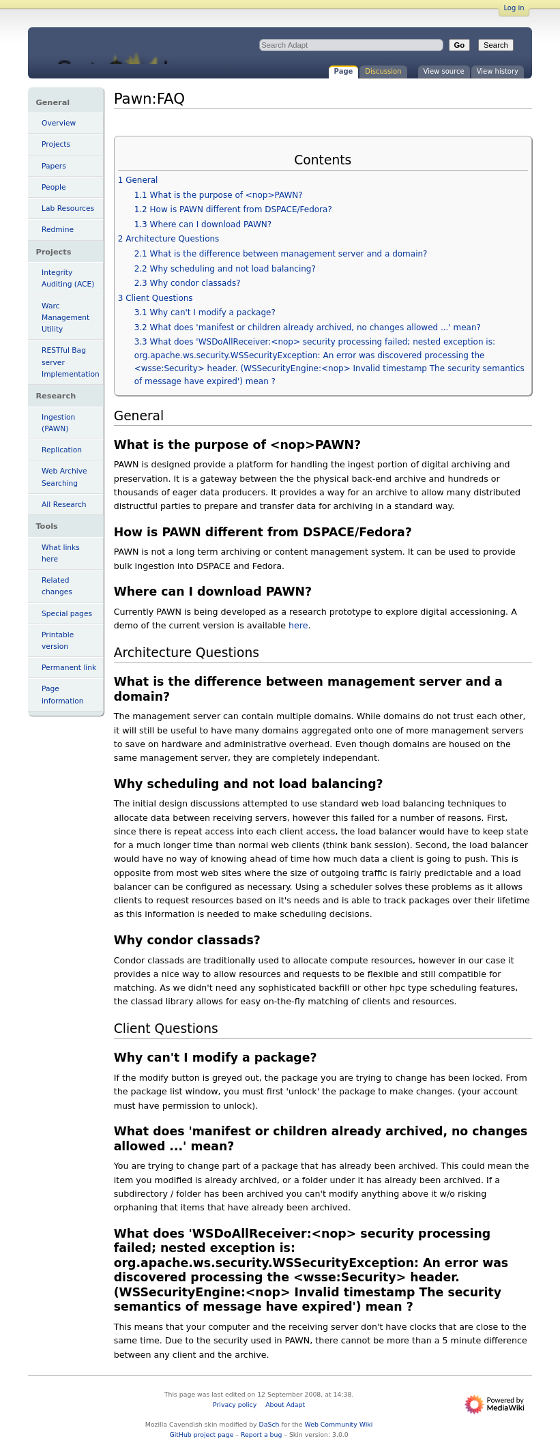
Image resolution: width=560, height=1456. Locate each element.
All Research (64, 504)
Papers (54, 166)
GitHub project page (201, 1434)
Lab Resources (68, 208)
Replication (62, 450)
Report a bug (261, 1434)
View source (444, 71)
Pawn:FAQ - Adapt (141, 46)
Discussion (383, 71)
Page (343, 71)
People (53, 187)
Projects (56, 144)
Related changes (57, 586)
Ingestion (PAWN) (58, 423)
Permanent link (69, 667)
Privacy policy (234, 1404)
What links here (61, 553)
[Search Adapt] (351, 45)
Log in (513, 8)
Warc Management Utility (65, 318)
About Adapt (285, 1404)
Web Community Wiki (338, 1424)
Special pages (67, 613)
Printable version (58, 640)
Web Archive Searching (64, 477)
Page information (63, 694)
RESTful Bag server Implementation (71, 362)
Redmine (58, 229)
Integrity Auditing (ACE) (68, 278)
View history (497, 71)
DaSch (269, 1424)
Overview (59, 123)
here (298, 625)
